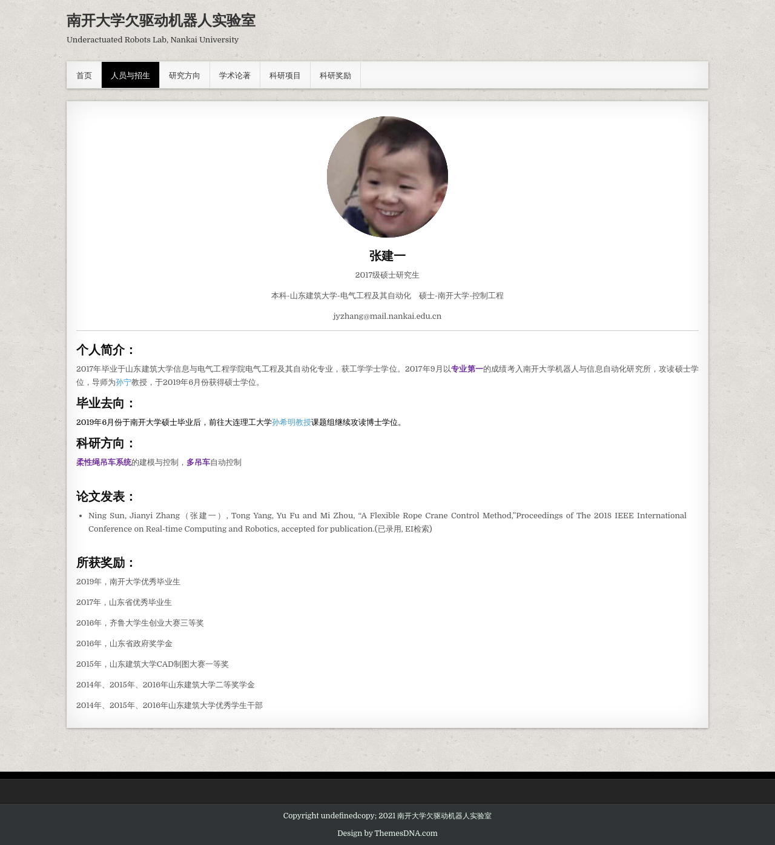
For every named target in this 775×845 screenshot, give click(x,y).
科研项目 (285, 74)
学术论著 (235, 74)
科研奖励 (335, 74)
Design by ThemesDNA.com (387, 833)
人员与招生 (130, 74)
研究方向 (184, 74)
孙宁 (123, 382)
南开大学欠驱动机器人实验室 (161, 19)
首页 (84, 74)
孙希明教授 (291, 422)
